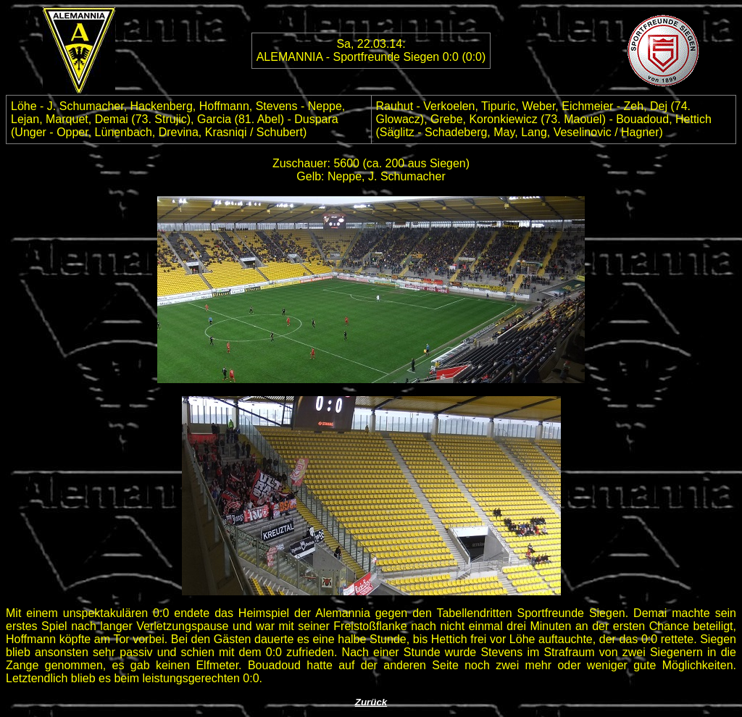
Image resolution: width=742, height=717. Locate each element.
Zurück (371, 702)
